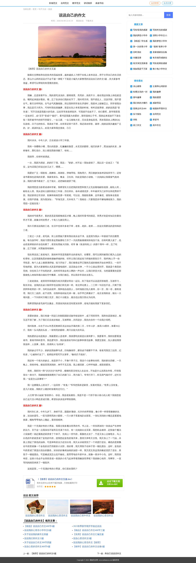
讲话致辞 (88, 3)
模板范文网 (94, 560)
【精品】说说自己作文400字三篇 (89, 530)
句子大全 (42, 9)
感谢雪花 (157, 103)
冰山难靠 (137, 86)
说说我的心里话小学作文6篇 (37, 530)
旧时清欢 (137, 52)
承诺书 (156, 120)
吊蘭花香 (137, 58)
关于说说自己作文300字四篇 (37, 542)
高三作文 (137, 125)
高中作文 (157, 125)
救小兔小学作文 (160, 69)
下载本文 (89, 21)
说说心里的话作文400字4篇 (37, 546)
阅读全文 (80, 21)
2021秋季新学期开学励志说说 (87, 526)
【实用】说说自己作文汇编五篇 (88, 534)
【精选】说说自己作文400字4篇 (39, 526)
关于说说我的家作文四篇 (36, 534)
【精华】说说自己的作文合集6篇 (89, 546)
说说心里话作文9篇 (82, 538)
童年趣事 (137, 97)
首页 (34, 9)
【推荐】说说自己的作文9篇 (43, 553)
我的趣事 (157, 92)
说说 (50, 9)
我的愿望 (157, 97)
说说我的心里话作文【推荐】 (87, 542)
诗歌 (135, 120)
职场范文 (53, 3)
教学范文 (76, 3)
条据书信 (99, 3)
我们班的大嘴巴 (140, 103)
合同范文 (65, 3)
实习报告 (137, 114)
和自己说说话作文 (113, 553)
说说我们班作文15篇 (34, 538)
